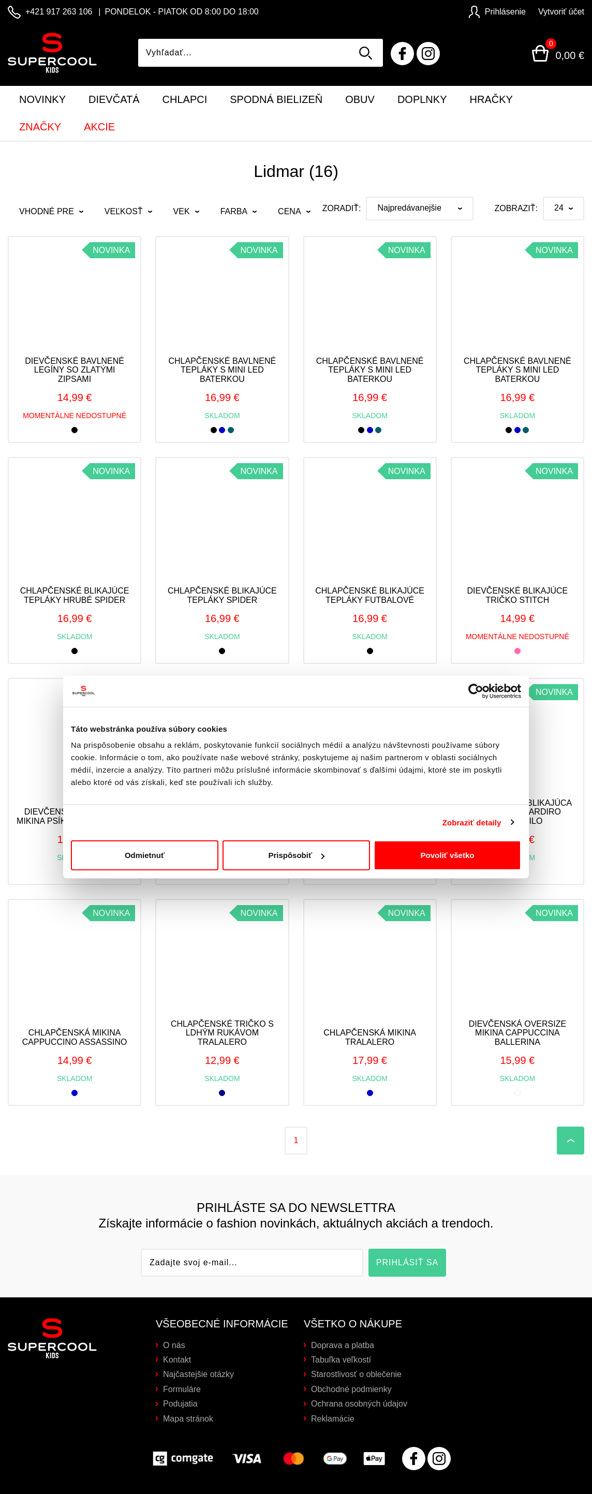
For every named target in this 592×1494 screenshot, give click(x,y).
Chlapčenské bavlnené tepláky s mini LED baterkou (222, 370)
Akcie (99, 126)
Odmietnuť (145, 825)
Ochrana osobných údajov (359, 1403)
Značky (40, 126)
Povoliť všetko (448, 825)
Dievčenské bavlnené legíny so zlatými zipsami (74, 370)
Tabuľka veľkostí (341, 1359)
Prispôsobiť (296, 825)
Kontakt (177, 1359)
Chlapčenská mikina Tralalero (369, 1037)
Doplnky (422, 99)
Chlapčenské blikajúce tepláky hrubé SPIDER (74, 595)
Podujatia (180, 1403)
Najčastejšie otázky (198, 1374)
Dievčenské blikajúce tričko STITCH (517, 595)
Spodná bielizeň (276, 99)
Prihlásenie (497, 11)
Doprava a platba (342, 1345)
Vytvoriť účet (561, 11)
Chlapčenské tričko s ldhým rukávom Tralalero (222, 1032)
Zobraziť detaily (471, 792)
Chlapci (185, 99)
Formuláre (182, 1389)
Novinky (42, 99)
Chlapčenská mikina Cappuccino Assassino (74, 1037)
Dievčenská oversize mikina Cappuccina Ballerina (518, 1032)
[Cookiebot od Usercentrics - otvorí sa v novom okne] (476, 661)
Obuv (360, 99)
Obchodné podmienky (351, 1389)
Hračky (491, 99)
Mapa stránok (188, 1418)
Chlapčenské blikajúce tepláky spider (222, 595)
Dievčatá (114, 99)
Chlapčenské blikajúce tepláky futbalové (369, 595)
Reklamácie (332, 1418)
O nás (174, 1345)
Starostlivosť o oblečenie (356, 1374)
